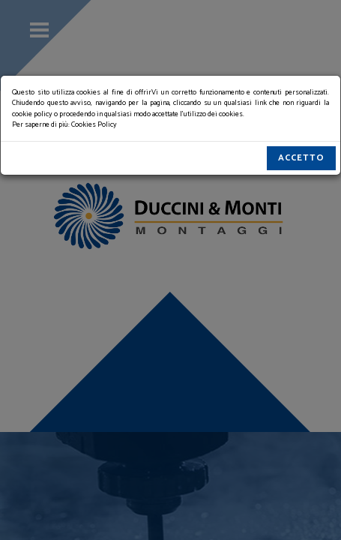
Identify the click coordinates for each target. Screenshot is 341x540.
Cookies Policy (94, 124)
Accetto (301, 158)
